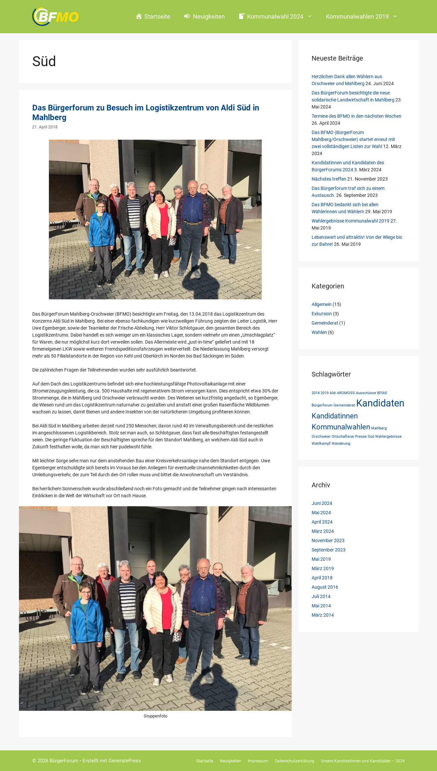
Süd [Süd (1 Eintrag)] (371, 436)
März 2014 (323, 615)
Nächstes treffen (329, 179)
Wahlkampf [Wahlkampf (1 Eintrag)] (321, 443)
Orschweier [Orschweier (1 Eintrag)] (321, 436)
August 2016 (325, 587)
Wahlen (319, 332)
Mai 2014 (321, 605)
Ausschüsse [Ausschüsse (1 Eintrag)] (366, 393)
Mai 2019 (321, 559)
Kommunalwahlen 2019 (365, 17)
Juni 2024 (322, 503)
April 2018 (322, 577)
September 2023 (329, 549)
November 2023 (328, 540)
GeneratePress (124, 761)
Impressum (258, 761)
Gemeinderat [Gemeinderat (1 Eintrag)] (344, 405)
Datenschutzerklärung (294, 761)
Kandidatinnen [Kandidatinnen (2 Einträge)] (335, 416)
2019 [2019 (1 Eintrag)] (325, 393)
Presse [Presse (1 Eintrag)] (361, 436)
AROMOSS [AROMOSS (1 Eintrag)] (346, 393)
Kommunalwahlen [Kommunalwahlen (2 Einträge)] (341, 427)
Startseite (204, 761)
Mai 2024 (321, 512)
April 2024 (322, 522)
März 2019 (323, 568)
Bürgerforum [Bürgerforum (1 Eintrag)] (322, 405)
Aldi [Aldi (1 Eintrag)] (333, 393)
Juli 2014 (321, 596)
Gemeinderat (325, 323)
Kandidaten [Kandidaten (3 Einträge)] (380, 403)
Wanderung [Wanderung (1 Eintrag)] (341, 443)
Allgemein (322, 304)
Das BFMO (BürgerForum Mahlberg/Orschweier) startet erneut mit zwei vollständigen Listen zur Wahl (353, 139)
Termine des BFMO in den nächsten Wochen (356, 116)
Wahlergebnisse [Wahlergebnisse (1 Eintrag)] (388, 436)
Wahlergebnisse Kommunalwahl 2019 (350, 221)
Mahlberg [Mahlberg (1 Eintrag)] (379, 428)
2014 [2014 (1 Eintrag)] (316, 393)
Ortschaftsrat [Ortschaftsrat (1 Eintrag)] (343, 436)
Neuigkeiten (230, 761)
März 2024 (323, 531)
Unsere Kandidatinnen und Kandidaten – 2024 (363, 761)
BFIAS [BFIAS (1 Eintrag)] (382, 393)
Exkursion (322, 313)
